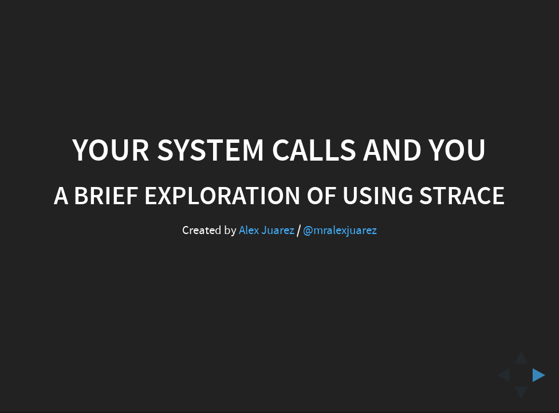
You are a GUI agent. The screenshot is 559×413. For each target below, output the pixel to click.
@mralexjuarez (340, 230)
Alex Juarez (266, 230)
